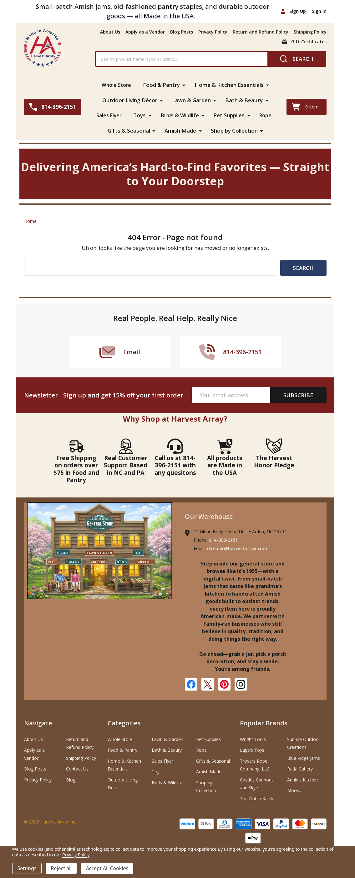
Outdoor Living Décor (129, 99)
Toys (140, 114)
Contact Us (77, 768)
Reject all (61, 868)
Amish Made (180, 130)
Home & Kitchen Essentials (230, 84)
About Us (110, 32)
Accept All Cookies (107, 868)
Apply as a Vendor (145, 32)
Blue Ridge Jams (303, 757)
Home (30, 220)
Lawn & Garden (191, 99)
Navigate (38, 722)
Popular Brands (263, 722)
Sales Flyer (108, 114)
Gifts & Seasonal (129, 130)
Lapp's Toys (252, 750)
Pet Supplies (229, 114)
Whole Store (116, 84)
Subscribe (298, 394)
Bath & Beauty (244, 99)
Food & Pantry (162, 84)
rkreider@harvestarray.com (237, 548)
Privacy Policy (212, 32)
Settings (27, 868)
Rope (266, 114)
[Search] (296, 59)
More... (294, 790)
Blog (70, 779)
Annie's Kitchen (302, 779)
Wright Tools (253, 739)
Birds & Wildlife (180, 114)
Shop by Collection (234, 130)
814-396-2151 (223, 540)
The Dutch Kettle (257, 798)
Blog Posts (181, 32)
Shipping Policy (310, 32)
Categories (124, 722)
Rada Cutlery (300, 768)
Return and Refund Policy (260, 32)
